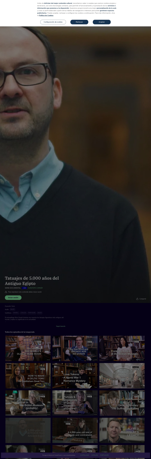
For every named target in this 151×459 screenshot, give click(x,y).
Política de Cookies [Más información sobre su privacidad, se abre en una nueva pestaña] (46, 15)
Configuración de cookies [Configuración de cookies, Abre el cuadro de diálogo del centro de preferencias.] (53, 21)
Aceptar (102, 21)
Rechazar (79, 21)
